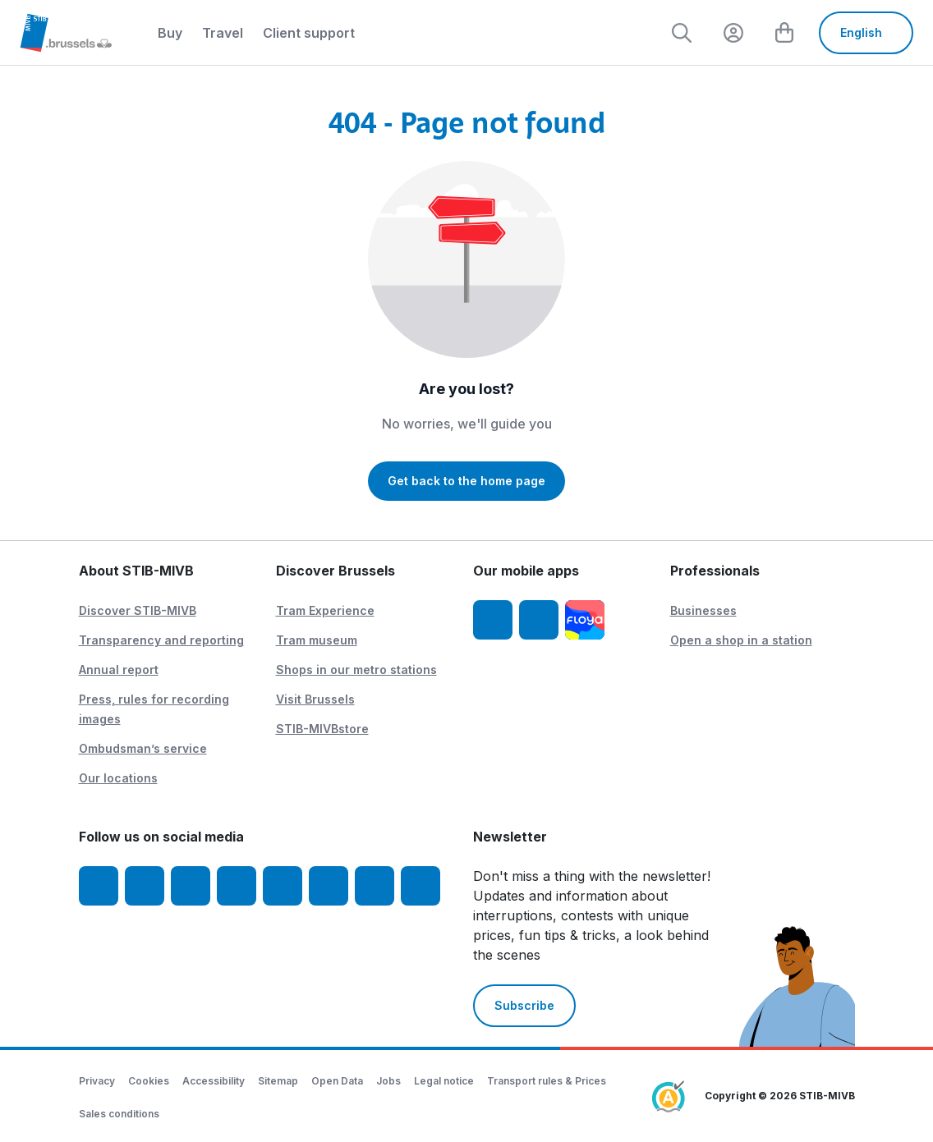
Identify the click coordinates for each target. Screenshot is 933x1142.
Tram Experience (325, 610)
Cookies (148, 1081)
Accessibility (213, 1081)
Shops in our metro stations (356, 669)
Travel (222, 33)
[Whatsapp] (420, 886)
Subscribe (524, 1005)
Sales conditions (119, 1114)
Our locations (118, 778)
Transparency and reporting (161, 640)
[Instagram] (144, 886)
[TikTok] (282, 886)
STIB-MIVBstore (322, 729)
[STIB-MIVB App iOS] (492, 620)
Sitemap (278, 1081)
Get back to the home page (466, 481)
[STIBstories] (374, 886)
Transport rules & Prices (546, 1081)
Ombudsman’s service (143, 748)
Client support (309, 33)
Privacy (97, 1081)
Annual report (119, 669)
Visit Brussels (315, 699)
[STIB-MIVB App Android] (538, 620)
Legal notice (444, 1081)
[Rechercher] (679, 32)
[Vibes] (328, 886)
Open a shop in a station (741, 640)
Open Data (337, 1081)
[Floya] (584, 620)
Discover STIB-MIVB (137, 610)
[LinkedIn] (236, 886)
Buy (170, 33)
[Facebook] (98, 886)
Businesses (703, 610)
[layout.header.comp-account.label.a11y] (731, 32)
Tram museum (316, 640)
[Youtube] (190, 886)
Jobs (388, 1081)
